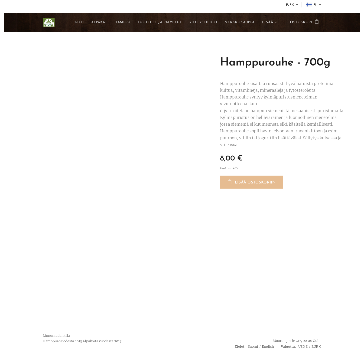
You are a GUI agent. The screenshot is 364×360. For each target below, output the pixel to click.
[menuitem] (75, 22)
